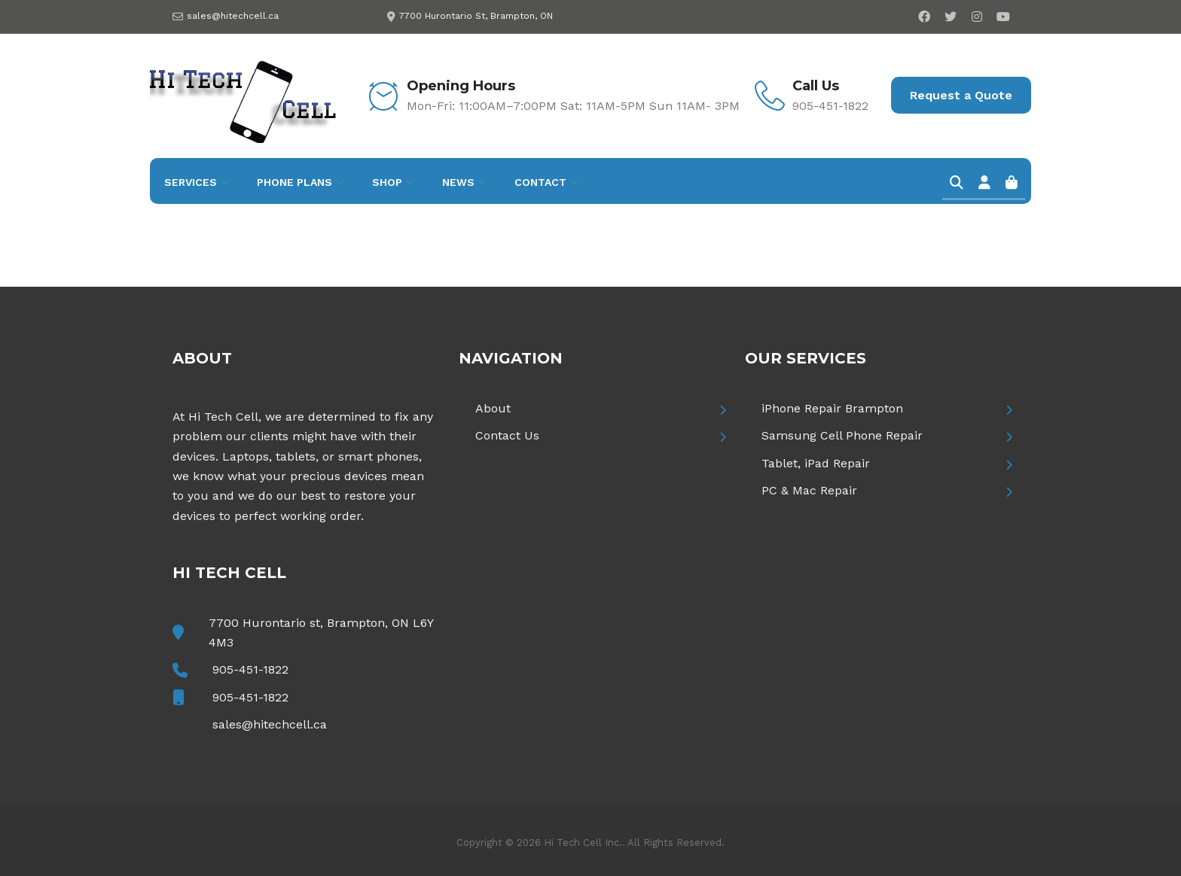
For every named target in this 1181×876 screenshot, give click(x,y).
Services (190, 182)
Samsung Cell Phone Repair (842, 435)
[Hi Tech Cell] (244, 94)
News (458, 182)
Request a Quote (961, 95)
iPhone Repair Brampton (832, 408)
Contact (540, 182)
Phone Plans (294, 182)
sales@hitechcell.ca (233, 16)
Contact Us (507, 435)
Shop (387, 182)
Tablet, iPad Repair (815, 463)
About (493, 408)
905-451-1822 (250, 669)
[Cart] (1011, 184)
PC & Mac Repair (809, 490)
